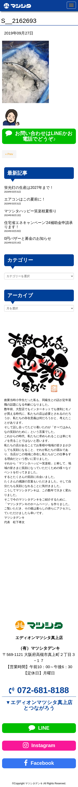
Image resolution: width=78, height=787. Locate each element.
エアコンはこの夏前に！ (24, 199)
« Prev (9, 154)
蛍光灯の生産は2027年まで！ (28, 188)
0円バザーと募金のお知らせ (27, 238)
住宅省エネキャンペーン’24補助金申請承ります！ (38, 225)
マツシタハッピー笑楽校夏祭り (30, 211)
